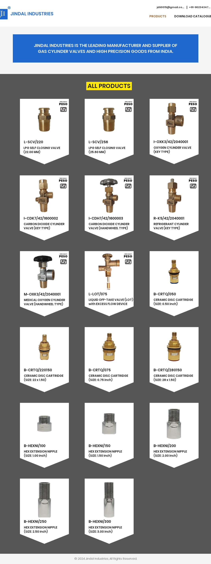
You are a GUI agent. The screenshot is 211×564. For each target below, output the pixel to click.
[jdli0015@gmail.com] (171, 7)
